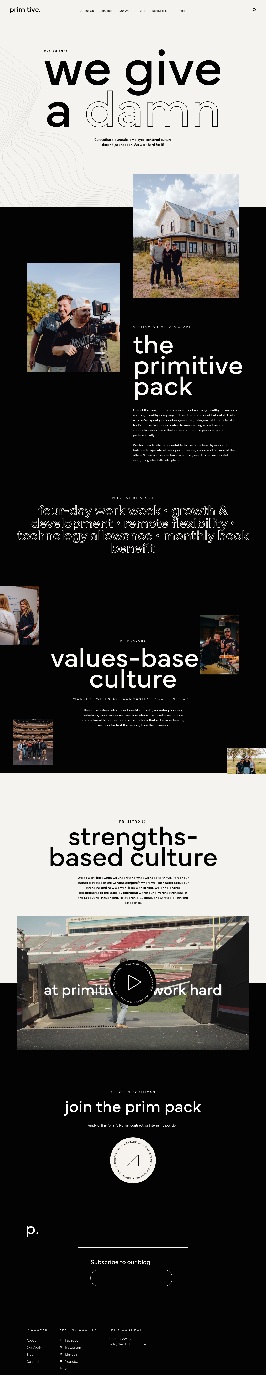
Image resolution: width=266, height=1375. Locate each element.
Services (106, 10)
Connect (179, 10)
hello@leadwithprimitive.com (131, 1344)
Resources (159, 10)
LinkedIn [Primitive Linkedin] (71, 1354)
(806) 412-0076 (120, 1339)
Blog (142, 10)
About (31, 1340)
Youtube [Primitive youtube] (71, 1361)
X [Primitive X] (66, 1368)
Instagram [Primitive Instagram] (73, 1347)
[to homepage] (25, 10)
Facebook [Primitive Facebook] (72, 1340)
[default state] (164, 1278)
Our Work (125, 10)
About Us (87, 10)
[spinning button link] (133, 1160)
